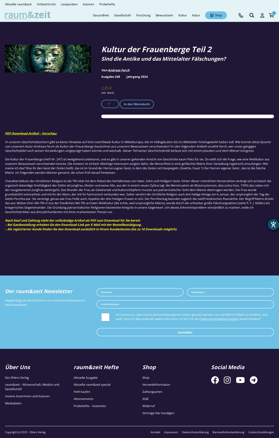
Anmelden (185, 332)
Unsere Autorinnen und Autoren (27, 396)
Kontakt (155, 432)
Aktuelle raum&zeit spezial (92, 384)
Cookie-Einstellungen (261, 432)
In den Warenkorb (137, 104)
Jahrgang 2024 (137, 77)
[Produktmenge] (110, 104)
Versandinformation (156, 384)
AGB (145, 399)
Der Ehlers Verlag (17, 378)
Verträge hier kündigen (158, 413)
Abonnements (83, 399)
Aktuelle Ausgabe (86, 378)
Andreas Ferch (119, 70)
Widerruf (148, 406)
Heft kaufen (82, 392)
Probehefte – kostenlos (90, 406)
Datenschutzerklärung (195, 432)
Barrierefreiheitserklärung (228, 432)
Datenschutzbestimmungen (219, 319)
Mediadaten (13, 403)
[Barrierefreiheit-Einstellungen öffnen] (273, 225)
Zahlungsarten (152, 392)
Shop (145, 378)
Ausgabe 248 (110, 77)
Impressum (171, 432)
